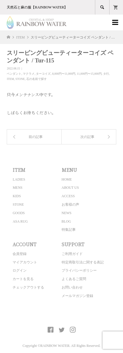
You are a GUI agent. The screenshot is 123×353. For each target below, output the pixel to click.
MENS (17, 188)
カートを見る (23, 279)
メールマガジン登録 (77, 296)
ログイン (20, 270)
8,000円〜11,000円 (63, 73)
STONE (20, 79)
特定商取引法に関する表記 (83, 262)
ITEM (10, 79)
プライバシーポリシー (79, 270)
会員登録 (20, 254)
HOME (67, 179)
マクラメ (28, 73)
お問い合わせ (72, 287)
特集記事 (69, 230)
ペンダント (14, 73)
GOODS (19, 213)
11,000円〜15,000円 (89, 73)
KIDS (17, 196)
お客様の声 (70, 204)
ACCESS (68, 196)
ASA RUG (20, 221)
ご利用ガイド (72, 254)
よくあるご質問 (74, 279)
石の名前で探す (36, 79)
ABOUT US (70, 188)
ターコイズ (43, 73)
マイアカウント (25, 262)
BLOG (66, 221)
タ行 (106, 73)
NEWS (67, 213)
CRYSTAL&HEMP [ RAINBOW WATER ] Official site (61, 316)
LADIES (19, 179)
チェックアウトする (28, 287)
